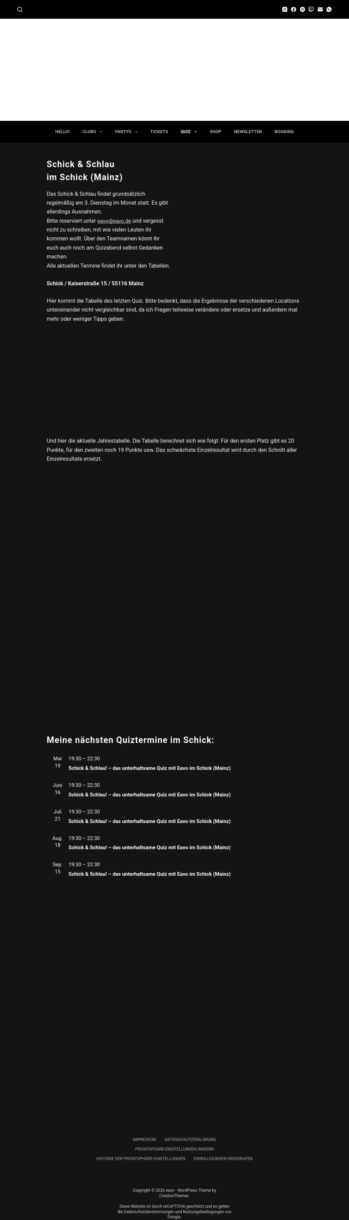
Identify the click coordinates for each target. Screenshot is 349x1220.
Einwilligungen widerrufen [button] (223, 1158)
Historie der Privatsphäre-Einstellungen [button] (140, 1158)
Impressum (144, 1139)
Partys (127, 132)
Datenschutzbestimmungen (149, 1211)
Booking (284, 131)
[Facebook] (293, 9)
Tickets (159, 131)
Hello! (62, 131)
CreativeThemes (174, 1195)
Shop (216, 131)
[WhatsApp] (329, 9)
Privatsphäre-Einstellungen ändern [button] (174, 1149)
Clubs (93, 132)
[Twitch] (311, 9)
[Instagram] (284, 9)
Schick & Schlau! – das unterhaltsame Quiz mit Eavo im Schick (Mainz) (150, 768)
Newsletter (248, 131)
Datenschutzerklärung (190, 1139)
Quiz (190, 132)
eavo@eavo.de (115, 221)
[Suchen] (19, 9)
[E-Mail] (320, 9)
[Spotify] (302, 9)
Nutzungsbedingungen (203, 1211)
